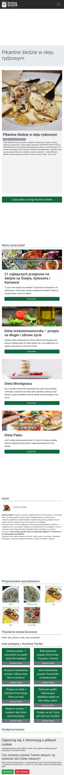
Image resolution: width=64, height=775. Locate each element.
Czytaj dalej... (32, 299)
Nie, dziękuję (22, 772)
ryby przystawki (13, 139)
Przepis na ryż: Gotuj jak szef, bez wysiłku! (48, 714)
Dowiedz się (29, 764)
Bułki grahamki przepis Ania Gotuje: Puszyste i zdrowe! (48, 655)
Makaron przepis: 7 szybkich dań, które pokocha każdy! (16, 712)
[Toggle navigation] (58, 4)
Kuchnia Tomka (14, 507)
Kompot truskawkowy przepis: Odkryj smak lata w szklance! (16, 674)
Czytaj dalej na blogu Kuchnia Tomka (32, 199)
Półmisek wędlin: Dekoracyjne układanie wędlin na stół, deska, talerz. (48, 695)
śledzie (22, 139)
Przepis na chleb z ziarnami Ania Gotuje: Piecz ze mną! (16, 693)
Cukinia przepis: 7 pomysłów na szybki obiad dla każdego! (16, 655)
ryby (4, 139)
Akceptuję (7, 772)
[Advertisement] (32, 28)
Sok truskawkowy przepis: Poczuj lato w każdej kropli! (48, 674)
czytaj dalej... (52, 154)
